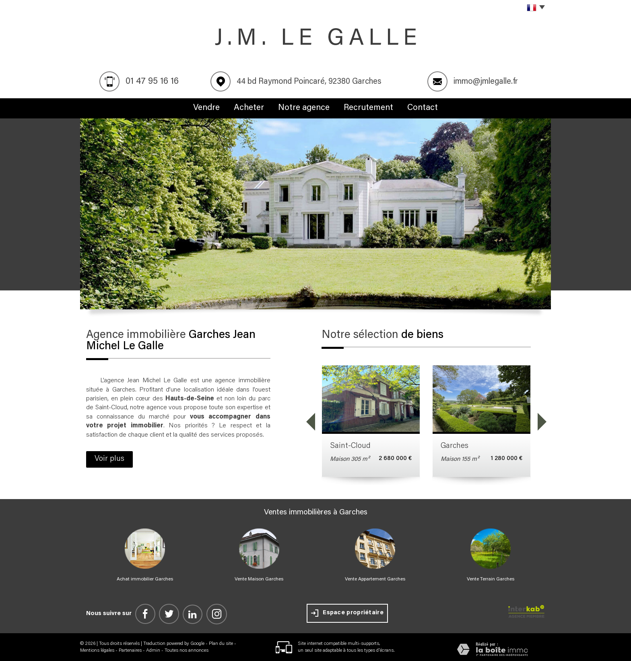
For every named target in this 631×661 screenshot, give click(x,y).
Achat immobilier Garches (145, 579)
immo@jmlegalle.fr (486, 82)
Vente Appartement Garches (375, 579)
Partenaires (130, 650)
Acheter (249, 108)
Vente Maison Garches (259, 579)
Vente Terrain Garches (490, 579)
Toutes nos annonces (186, 650)
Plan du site (221, 643)
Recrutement (368, 108)
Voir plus (109, 459)
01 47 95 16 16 (152, 81)
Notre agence (304, 108)
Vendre (206, 108)
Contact (422, 108)
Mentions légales (97, 650)
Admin (153, 650)
